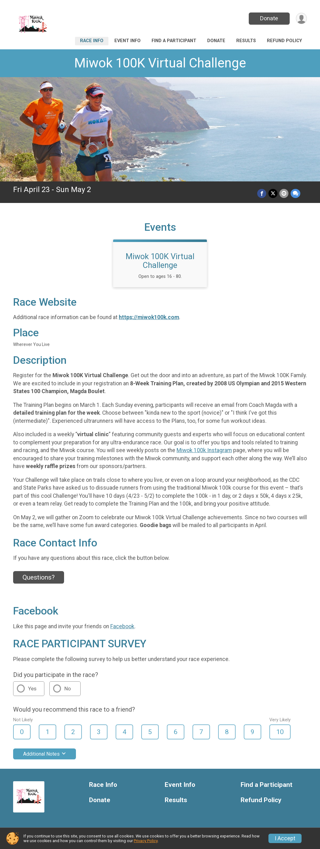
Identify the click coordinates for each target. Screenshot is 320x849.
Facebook (122, 626)
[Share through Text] (295, 193)
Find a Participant (174, 40)
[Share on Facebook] (262, 193)
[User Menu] (301, 18)
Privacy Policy (146, 840)
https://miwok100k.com (149, 317)
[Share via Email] (284, 193)
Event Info (127, 40)
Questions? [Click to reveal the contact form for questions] (38, 577)
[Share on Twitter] (273, 193)
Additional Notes (44, 754)
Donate (269, 18)
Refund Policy (284, 40)
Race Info (91, 40)
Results (246, 40)
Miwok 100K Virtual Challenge (160, 63)
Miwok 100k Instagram (204, 450)
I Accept (285, 838)
